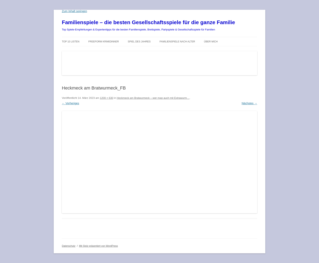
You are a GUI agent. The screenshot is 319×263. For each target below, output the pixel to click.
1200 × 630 (106, 97)
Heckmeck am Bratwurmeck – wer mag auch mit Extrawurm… (153, 97)
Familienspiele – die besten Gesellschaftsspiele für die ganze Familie (148, 22)
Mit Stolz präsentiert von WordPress (98, 246)
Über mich (211, 41)
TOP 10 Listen (70, 41)
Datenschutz (68, 246)
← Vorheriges (70, 103)
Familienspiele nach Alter (177, 41)
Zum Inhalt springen (74, 11)
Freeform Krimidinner (103, 41)
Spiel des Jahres (139, 41)
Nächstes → (249, 103)
